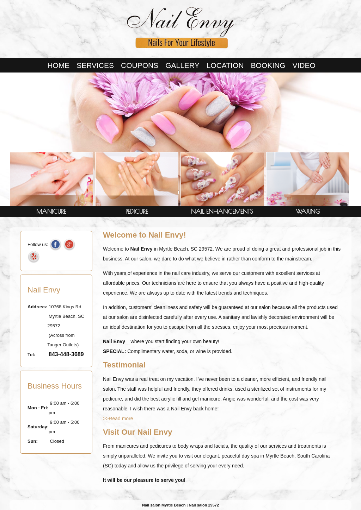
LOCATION (225, 65)
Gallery (182, 65)
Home (58, 65)
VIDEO (303, 65)
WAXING (308, 211)
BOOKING (268, 65)
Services (95, 65)
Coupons (139, 65)
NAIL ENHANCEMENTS (222, 211)
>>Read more (118, 418)
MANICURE (51, 211)
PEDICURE (137, 211)
